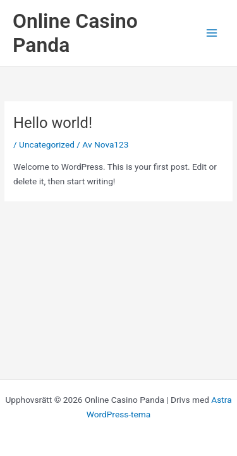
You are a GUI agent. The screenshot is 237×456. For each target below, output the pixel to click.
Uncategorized (47, 144)
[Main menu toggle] (212, 33)
